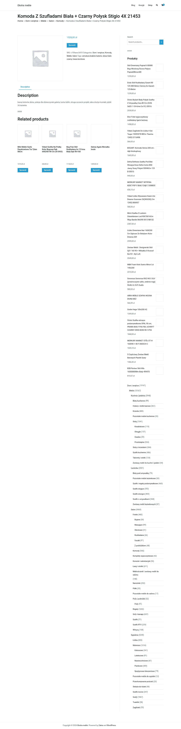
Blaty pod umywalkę (141, 473)
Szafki (135, 620)
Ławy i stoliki (138, 566)
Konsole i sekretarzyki (141, 561)
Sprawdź (72, 45)
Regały (135, 609)
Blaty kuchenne (139, 401)
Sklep (150, 5)
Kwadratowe (140, 427)
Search (130, 37)
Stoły (135, 422)
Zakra (101, 725)
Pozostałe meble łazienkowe (144, 478)
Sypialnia (134, 635)
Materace (136, 645)
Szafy (135, 697)
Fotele (135, 515)
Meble (43, 21)
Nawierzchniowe (141, 661)
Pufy (136, 604)
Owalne (138, 437)
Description (25, 87)
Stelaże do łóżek (139, 687)
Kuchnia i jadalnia (138, 396)
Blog (133, 5)
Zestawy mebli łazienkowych (144, 504)
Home (20, 21)
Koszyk (141, 5)
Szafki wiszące (139, 494)
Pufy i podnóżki (139, 599)
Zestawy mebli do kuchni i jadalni (146, 463)
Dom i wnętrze (32, 21)
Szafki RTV (137, 625)
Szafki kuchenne (139, 452)
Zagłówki (136, 708)
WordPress (111, 725)
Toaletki (136, 702)
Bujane (137, 520)
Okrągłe (138, 432)
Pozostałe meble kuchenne (143, 416)
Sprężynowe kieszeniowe (145, 671)
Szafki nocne (138, 692)
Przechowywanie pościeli (143, 681)
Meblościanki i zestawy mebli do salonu (146, 573)
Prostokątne (139, 442)
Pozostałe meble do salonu (143, 594)
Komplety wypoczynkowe (143, 556)
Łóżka (135, 640)
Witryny (136, 630)
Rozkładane (139, 535)
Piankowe (138, 666)
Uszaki (137, 540)
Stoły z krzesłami (139, 447)
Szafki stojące (138, 489)
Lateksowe (139, 656)
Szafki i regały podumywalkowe (145, 484)
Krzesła (136, 411)
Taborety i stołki (139, 458)
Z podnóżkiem (140, 546)
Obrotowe (138, 530)
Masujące (138, 525)
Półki (135, 588)
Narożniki (136, 583)
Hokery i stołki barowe (141, 406)
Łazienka (134, 468)
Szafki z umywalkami (141, 499)
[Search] (161, 42)
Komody (60, 21)
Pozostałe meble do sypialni (144, 676)
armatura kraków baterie (92, 56)
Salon (51, 21)
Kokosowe (139, 650)
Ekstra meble (24, 5)
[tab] (25, 87)
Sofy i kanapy (138, 614)
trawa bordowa (79, 59)
